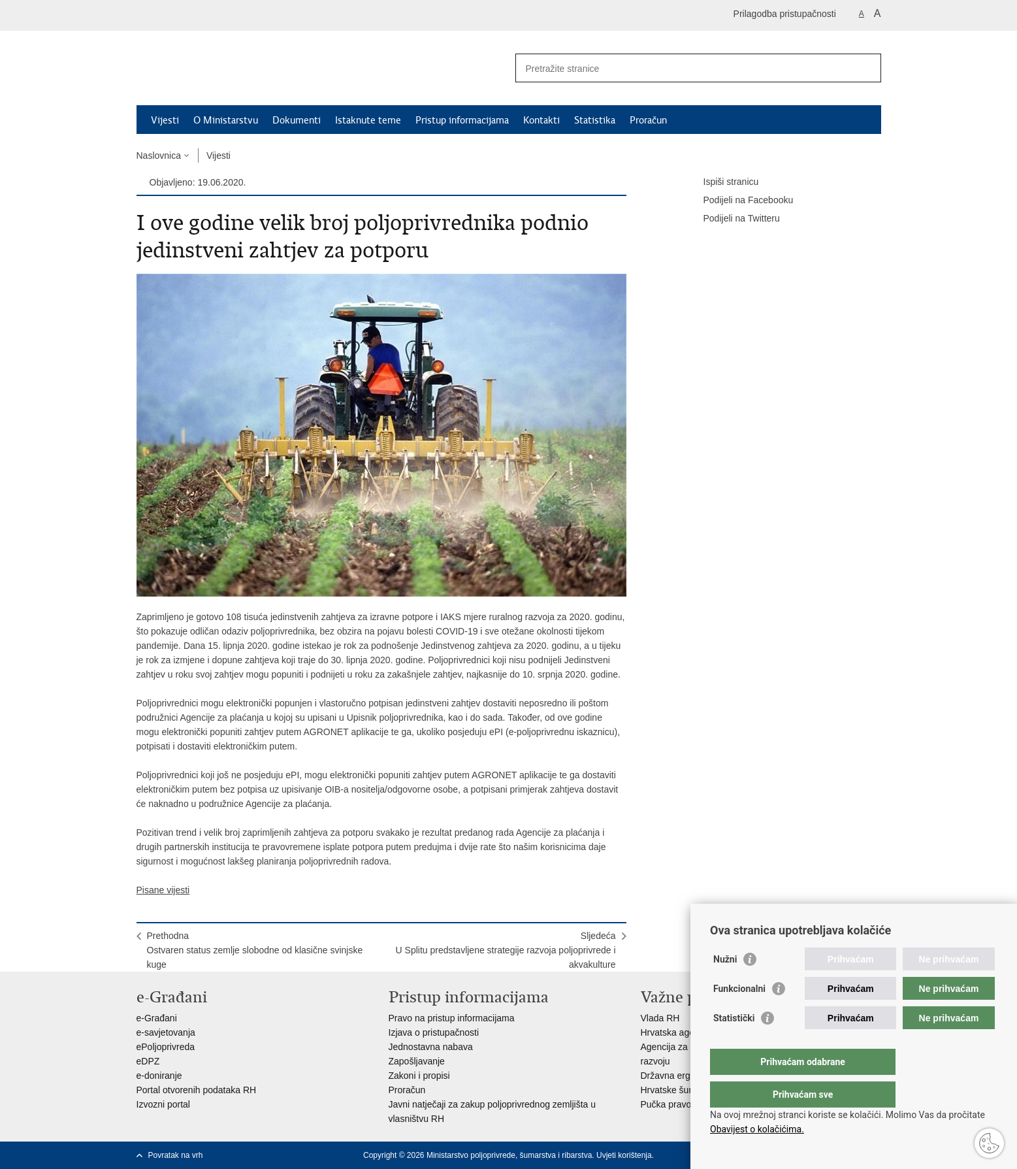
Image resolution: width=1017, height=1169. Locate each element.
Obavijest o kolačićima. (757, 1129)
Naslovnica (159, 155)
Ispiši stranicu (722, 182)
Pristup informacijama (462, 120)
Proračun (648, 120)
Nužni (725, 985)
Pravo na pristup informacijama (452, 1018)
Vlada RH (660, 1018)
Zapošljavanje (417, 1061)
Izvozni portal (163, 1104)
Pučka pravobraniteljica (688, 1104)
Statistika (594, 120)
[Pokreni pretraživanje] (866, 68)
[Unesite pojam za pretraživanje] (684, 68)
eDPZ (148, 1061)
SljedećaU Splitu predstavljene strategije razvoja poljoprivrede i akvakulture (506, 950)
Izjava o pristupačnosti (434, 1032)
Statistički (733, 1044)
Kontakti (541, 120)
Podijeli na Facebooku (739, 200)
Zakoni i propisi (419, 1075)
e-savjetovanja (166, 1032)
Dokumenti (296, 120)
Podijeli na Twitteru (732, 219)
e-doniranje (159, 1075)
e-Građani (157, 1018)
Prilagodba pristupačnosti (785, 13)
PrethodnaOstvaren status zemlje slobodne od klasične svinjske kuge (255, 950)
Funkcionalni (739, 1015)
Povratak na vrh (175, 1155)
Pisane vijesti (163, 890)
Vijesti (165, 120)
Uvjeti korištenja (624, 1155)
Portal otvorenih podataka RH (197, 1090)
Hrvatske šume (671, 1090)
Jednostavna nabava (431, 1047)
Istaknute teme (368, 120)
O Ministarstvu (225, 120)
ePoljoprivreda (166, 1047)
